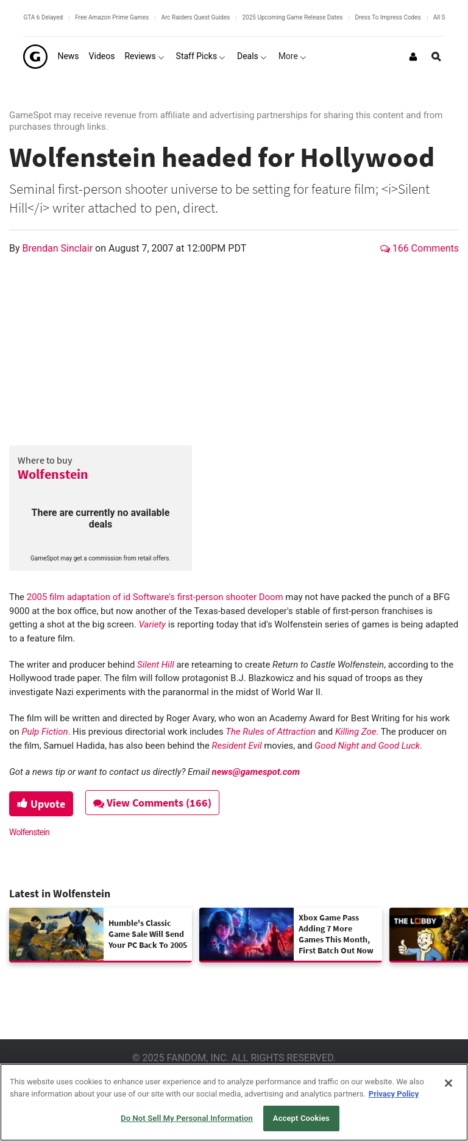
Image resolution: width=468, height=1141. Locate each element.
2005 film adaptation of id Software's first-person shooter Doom (155, 597)
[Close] (448, 1083)
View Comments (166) (153, 803)
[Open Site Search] (436, 56)
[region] (234, 1102)
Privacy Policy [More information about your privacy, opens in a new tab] (394, 1093)
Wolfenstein (53, 473)
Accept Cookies (301, 1118)
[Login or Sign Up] (413, 56)
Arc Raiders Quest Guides (195, 17)
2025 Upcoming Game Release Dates (292, 17)
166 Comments (419, 248)
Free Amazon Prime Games (112, 17)
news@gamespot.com (256, 771)
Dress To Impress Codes (387, 17)
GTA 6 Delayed (43, 17)
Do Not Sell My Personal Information (187, 1118)
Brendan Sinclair (59, 248)
